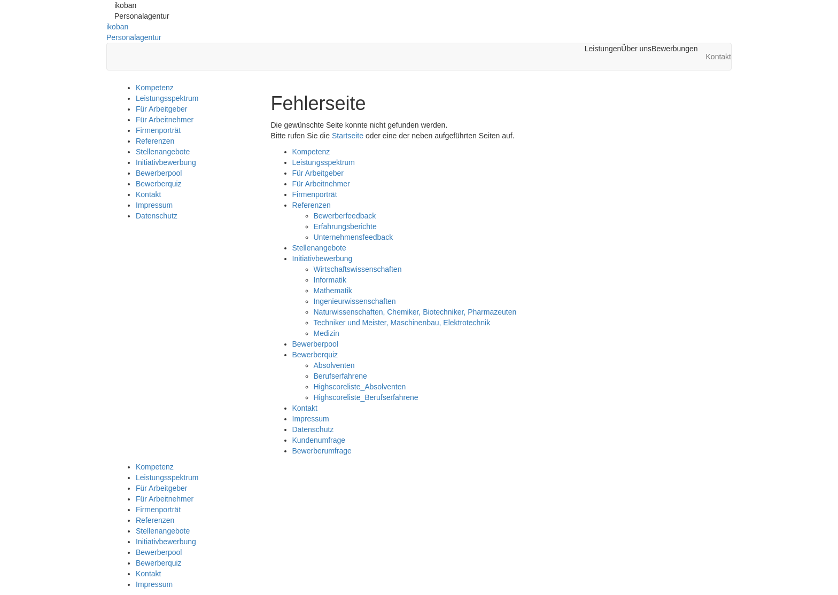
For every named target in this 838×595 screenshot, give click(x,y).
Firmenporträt (158, 130)
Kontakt (148, 194)
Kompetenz (155, 87)
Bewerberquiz (159, 183)
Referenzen (155, 141)
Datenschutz (156, 216)
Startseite (347, 135)
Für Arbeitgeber (162, 109)
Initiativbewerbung (166, 162)
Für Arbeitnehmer (164, 119)
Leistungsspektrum (167, 98)
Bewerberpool (159, 173)
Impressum (154, 205)
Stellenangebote (163, 151)
